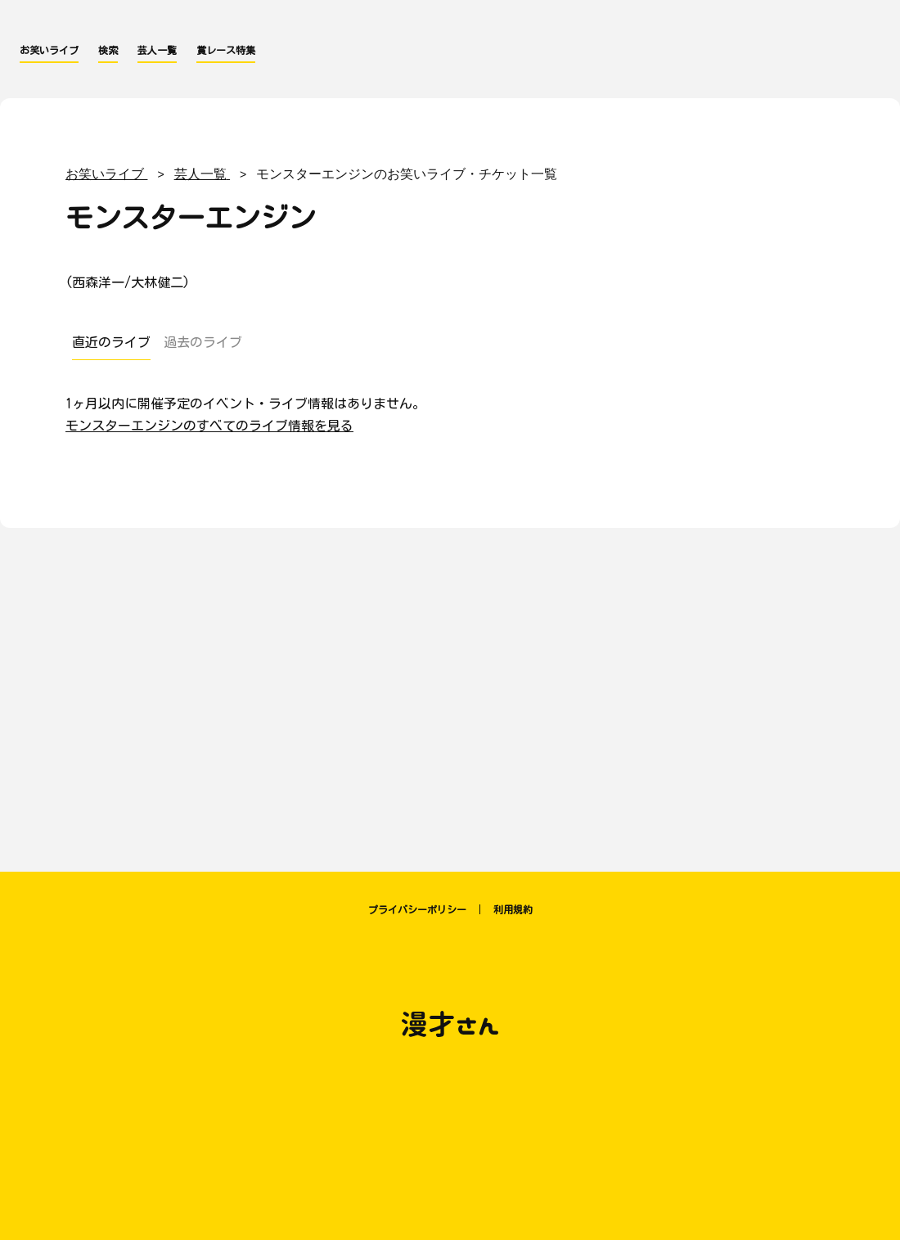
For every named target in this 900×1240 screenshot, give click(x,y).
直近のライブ (111, 342)
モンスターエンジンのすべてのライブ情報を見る (209, 425)
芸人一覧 (157, 50)
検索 (108, 50)
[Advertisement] (450, 691)
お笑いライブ (49, 50)
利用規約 (513, 909)
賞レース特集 (225, 50)
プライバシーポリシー (417, 909)
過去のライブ (203, 342)
